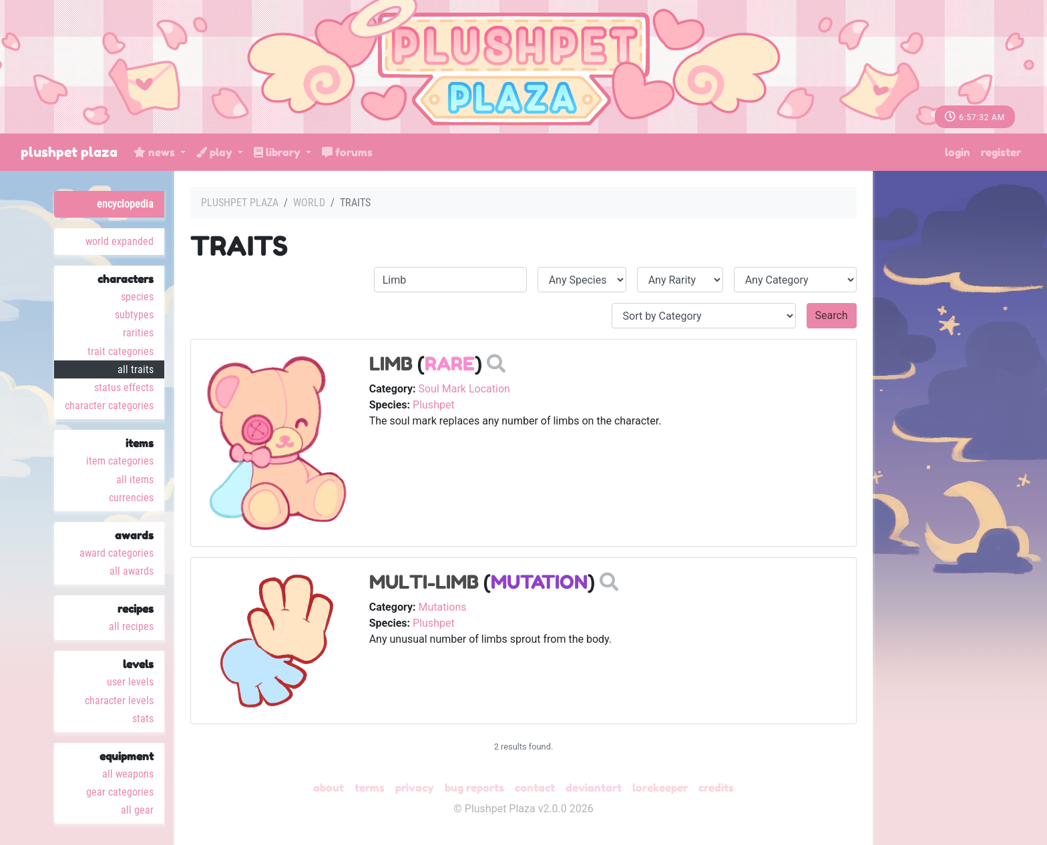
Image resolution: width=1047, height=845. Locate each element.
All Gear (137, 810)
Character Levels (119, 700)
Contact (535, 787)
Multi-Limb (424, 582)
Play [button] (215, 152)
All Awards (132, 571)
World (309, 202)
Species (137, 296)
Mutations (442, 607)
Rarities (138, 332)
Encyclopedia (125, 204)
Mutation (539, 582)
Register (1001, 152)
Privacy (414, 787)
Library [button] (278, 152)
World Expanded (119, 241)
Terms (370, 787)
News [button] (156, 152)
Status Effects (124, 387)
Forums (347, 152)
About (328, 787)
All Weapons (128, 774)
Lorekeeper (660, 787)
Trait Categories (120, 351)
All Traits (136, 369)
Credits (716, 787)
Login (957, 152)
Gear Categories (120, 792)
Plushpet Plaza (69, 152)
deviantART (594, 787)
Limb (391, 363)
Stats (143, 718)
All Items (135, 479)
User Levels (130, 681)
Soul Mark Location (463, 388)
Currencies (131, 497)
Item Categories (120, 461)
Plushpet (434, 404)
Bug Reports (474, 787)
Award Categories (116, 553)
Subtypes (134, 314)
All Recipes (131, 626)
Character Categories (109, 405)
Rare (450, 363)
